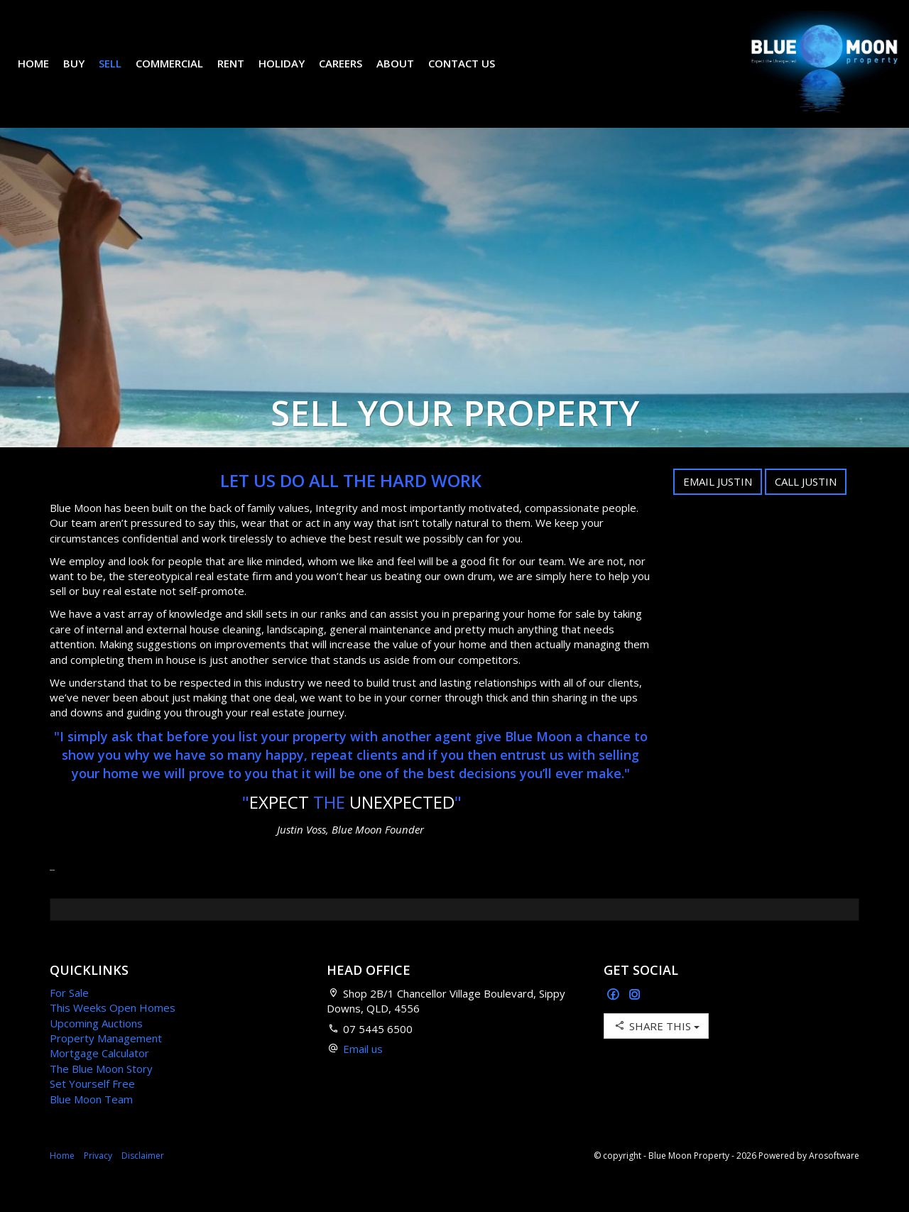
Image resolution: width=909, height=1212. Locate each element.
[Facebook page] (615, 1016)
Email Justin (717, 503)
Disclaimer (142, 1177)
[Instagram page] (635, 1016)
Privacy (98, 1177)
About (406, 74)
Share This (656, 1046)
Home (44, 74)
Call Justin (806, 503)
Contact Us (472, 74)
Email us (363, 1070)
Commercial (180, 74)
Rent (241, 74)
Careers (351, 74)
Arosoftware (834, 1177)
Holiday (292, 74)
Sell (120, 74)
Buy (84, 74)
